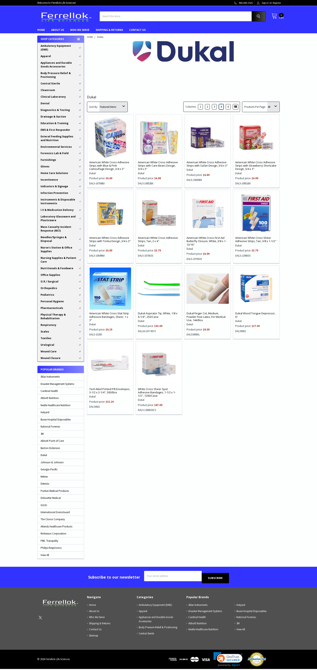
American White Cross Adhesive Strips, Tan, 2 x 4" (158, 242)
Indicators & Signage (61, 189)
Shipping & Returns (109, 33)
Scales (61, 334)
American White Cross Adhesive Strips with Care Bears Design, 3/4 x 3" (158, 168)
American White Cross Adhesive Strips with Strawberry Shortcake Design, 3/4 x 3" (255, 168)
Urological (61, 348)
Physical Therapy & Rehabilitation (61, 319)
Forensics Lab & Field (61, 156)
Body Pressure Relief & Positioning (61, 78)
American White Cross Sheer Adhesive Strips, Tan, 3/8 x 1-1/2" (255, 242)
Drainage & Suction (61, 119)
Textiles (61, 341)
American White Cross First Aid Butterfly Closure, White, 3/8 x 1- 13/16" (206, 244)
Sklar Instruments (50, 380)
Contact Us (137, 33)
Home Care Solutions (61, 176)
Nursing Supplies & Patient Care (61, 263)
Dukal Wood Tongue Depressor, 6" (255, 318)
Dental (61, 106)
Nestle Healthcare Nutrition (55, 408)
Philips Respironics (51, 551)
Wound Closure (61, 361)
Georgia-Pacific (49, 472)
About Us (57, 33)
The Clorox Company (53, 522)
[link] (228, 660)
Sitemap (93, 636)
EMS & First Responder (61, 133)
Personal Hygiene (61, 304)
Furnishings (61, 163)
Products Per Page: (255, 110)
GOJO (44, 508)
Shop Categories (52, 42)
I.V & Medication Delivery (61, 213)
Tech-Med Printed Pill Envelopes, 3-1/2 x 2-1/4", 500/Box (109, 393)
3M (42, 437)
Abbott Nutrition (50, 401)
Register (277, 2)
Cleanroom (61, 93)
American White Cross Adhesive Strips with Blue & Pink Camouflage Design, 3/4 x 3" (109, 168)
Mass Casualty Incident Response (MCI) (61, 231)
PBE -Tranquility (49, 544)
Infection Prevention (61, 196)
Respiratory (61, 328)
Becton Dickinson (50, 451)
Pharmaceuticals (61, 311)
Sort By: (93, 110)
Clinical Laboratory (61, 100)
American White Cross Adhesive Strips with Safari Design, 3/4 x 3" (207, 167)
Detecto (45, 487)
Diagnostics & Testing (61, 113)
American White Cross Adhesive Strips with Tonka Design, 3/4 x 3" (110, 242)
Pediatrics (61, 298)
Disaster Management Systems (57, 387)
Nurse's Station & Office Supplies (61, 252)
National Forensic (50, 429)
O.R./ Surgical (61, 284)
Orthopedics (61, 291)
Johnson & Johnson (52, 465)
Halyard (45, 415)
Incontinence (61, 183)
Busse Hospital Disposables (56, 422)
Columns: (191, 110)
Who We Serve (79, 33)
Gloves (61, 169)
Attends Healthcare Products (56, 529)
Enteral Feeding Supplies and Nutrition (61, 141)
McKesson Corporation (53, 536)
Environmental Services (61, 149)
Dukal (44, 458)
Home (41, 33)
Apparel (61, 59)
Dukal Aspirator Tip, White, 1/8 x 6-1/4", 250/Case (157, 318)
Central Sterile (61, 86)
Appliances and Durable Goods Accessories (61, 67)
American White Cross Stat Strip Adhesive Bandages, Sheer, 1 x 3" (109, 320)
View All (45, 558)
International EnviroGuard (55, 515)
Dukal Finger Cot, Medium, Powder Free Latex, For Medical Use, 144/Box (206, 320)
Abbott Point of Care (52, 444)
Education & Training (61, 126)
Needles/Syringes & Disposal (61, 242)
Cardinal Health (49, 394)
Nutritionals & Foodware (61, 271)
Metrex (44, 479)
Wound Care (61, 354)
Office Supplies (61, 278)
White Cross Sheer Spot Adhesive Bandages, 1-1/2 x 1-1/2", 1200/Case (157, 395)
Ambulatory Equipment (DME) (61, 50)
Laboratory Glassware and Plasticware (61, 221)
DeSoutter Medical (51, 501)
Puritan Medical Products (55, 494)
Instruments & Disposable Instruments (61, 204)
